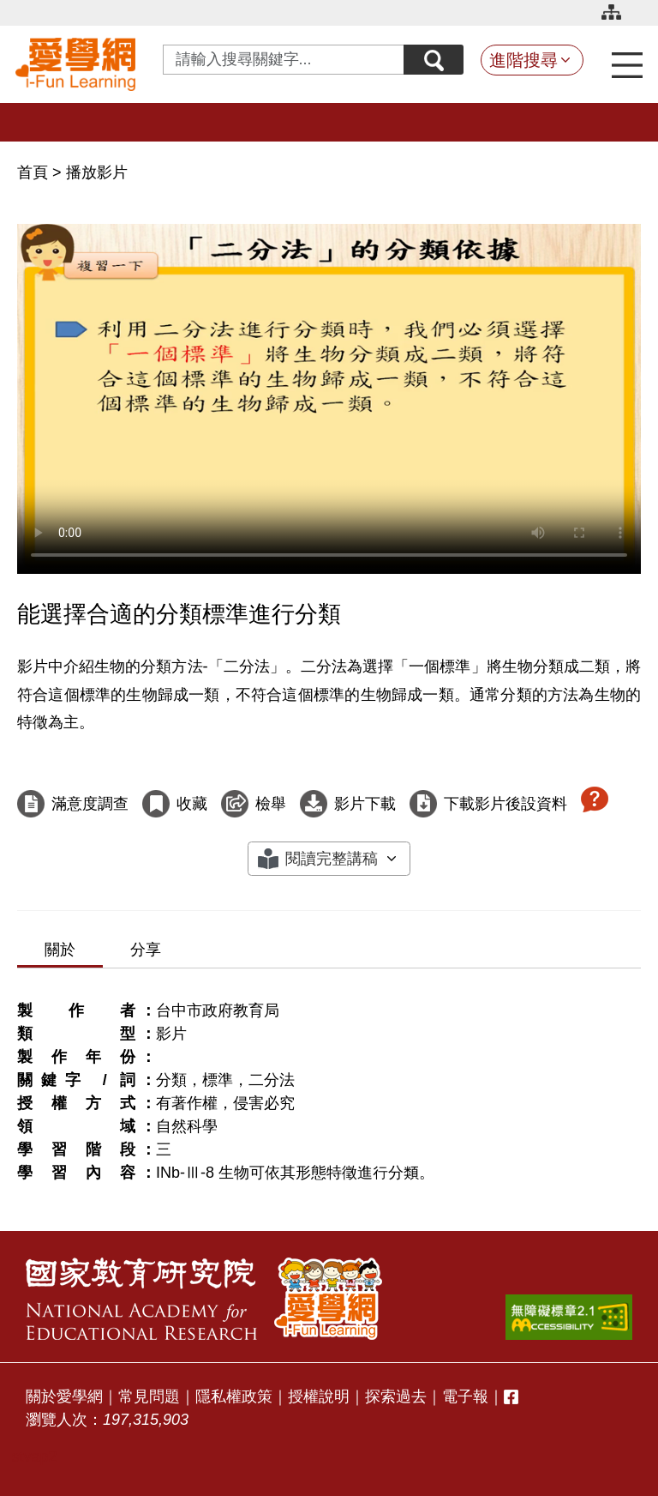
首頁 (34, 172)
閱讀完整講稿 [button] (331, 858)
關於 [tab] (60, 949)
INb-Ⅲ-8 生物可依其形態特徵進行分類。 (295, 1172)
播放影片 (97, 172)
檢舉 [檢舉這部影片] (270, 803)
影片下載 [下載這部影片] (365, 803)
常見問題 (149, 1396)
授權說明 (319, 1396)
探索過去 (396, 1396)
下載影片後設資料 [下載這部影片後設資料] (505, 803)
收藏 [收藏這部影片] (191, 803)
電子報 (465, 1396)
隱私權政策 (233, 1396)
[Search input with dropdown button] (283, 60)
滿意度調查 (90, 803)
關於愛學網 (64, 1396)
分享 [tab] (145, 949)
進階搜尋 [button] (523, 60)
